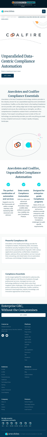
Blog (26, 372)
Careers (3, 407)
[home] (7, 11)
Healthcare (4, 379)
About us (3, 401)
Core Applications (29, 349)
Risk (26, 354)
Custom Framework (6, 390)
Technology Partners (29, 404)
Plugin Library (28, 332)
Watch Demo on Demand (31, 369)
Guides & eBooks (29, 374)
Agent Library (28, 342)
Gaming (3, 384)
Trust (26, 360)
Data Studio (27, 329)
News (2, 404)
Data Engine (28, 326)
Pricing (3, 409)
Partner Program (29, 401)
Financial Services (5, 377)
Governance (27, 352)
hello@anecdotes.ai (6, 326)
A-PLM (3, 374)
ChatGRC (27, 344)
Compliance (27, 357)
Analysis (27, 334)
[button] (44, 11)
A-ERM (3, 372)
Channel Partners (29, 407)
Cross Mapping (5, 392)
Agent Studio (28, 339)
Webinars (27, 377)
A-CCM (3, 369)
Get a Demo (7, 75)
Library (3, 387)
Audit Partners (28, 409)
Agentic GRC (28, 337)
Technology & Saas (6, 382)
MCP (26, 347)
